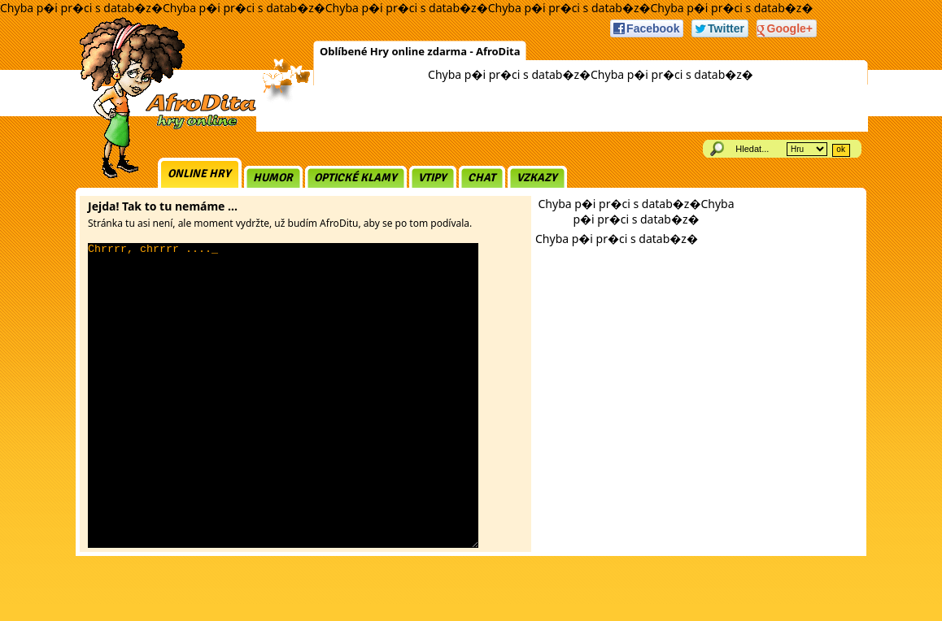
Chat (481, 178)
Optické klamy (355, 178)
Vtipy (432, 178)
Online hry (199, 173)
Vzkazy (537, 178)
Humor (273, 178)
